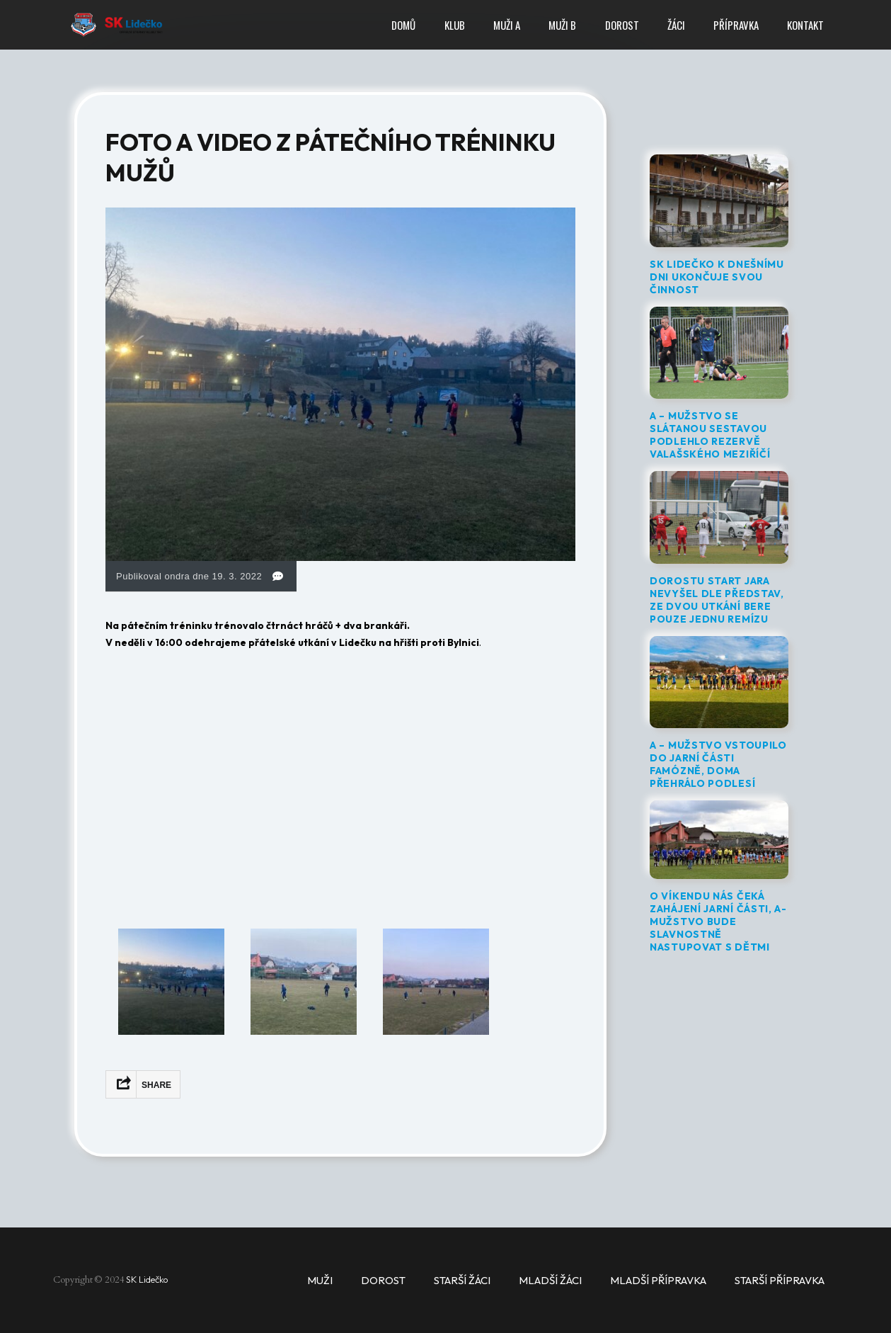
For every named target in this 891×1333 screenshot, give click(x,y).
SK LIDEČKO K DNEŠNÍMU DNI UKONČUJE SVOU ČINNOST (717, 277)
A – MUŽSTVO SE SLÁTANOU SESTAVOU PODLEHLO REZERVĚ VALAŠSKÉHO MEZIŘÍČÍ (710, 434)
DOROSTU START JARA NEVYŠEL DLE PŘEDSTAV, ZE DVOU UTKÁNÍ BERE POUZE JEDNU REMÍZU (717, 599)
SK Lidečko (147, 1279)
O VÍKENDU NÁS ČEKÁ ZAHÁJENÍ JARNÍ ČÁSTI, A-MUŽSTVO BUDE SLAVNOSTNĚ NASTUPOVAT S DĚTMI (718, 921)
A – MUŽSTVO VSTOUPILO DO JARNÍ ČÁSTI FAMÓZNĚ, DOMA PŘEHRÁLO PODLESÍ (718, 764)
